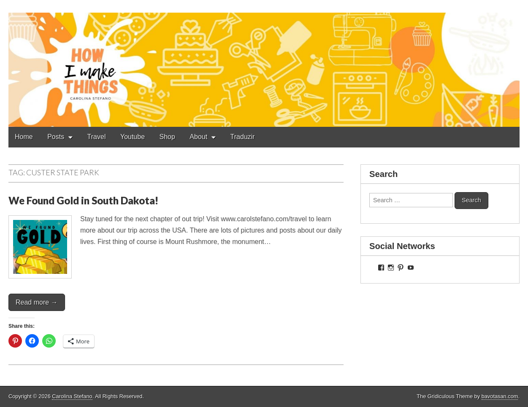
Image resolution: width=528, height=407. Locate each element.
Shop (167, 136)
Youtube (132, 136)
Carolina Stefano (72, 396)
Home (24, 136)
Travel (96, 136)
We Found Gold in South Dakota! (83, 200)
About (198, 136)
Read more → (37, 302)
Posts (55, 136)
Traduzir (242, 136)
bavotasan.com (500, 396)
